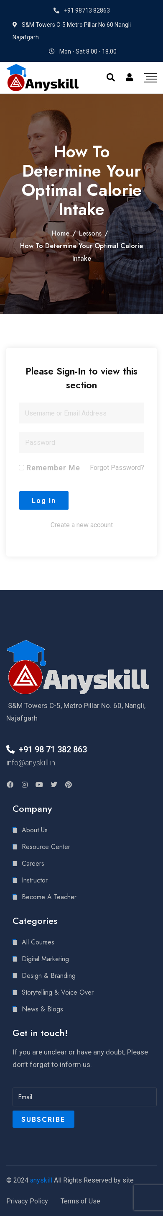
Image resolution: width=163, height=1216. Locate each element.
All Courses (38, 942)
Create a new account (82, 525)
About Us (35, 830)
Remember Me (49, 467)
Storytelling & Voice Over (58, 992)
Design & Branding (49, 975)
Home (60, 233)
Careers (33, 863)
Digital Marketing (45, 959)
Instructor (35, 880)
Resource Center (46, 847)
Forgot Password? (117, 468)
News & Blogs (42, 1009)
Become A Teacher (49, 897)
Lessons (90, 233)
